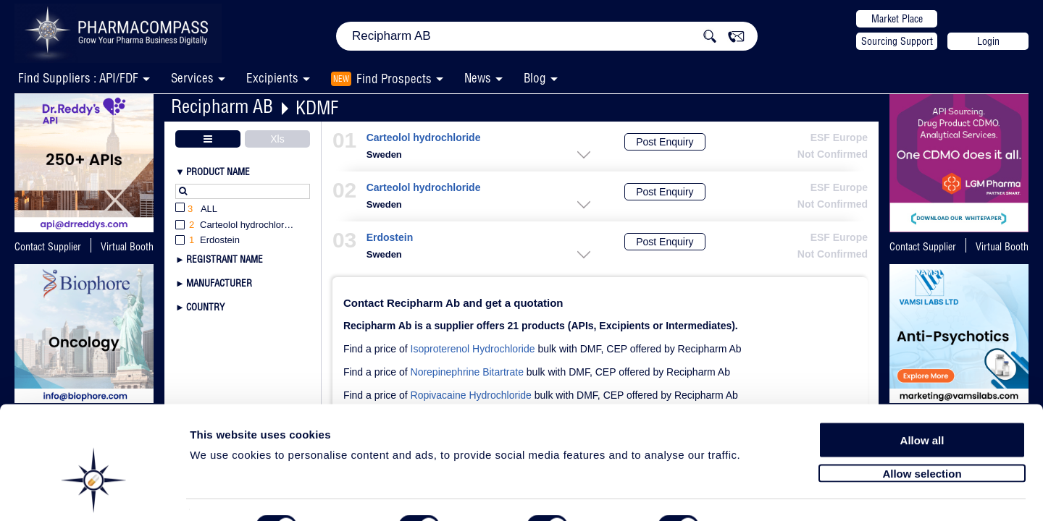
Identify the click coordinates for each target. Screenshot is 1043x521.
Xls (277, 139)
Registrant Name (224, 259)
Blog (535, 77)
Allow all (922, 400)
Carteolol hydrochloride (423, 137)
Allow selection (921, 432)
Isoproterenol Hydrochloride (473, 349)
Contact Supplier (47, 246)
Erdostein (389, 237)
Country (205, 307)
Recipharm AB (222, 106)
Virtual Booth (127, 246)
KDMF (317, 107)
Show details (760, 493)
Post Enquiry (664, 142)
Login (988, 41)
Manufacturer (219, 283)
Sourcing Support (897, 41)
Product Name (218, 171)
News (477, 77)
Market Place (897, 18)
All (196, 209)
